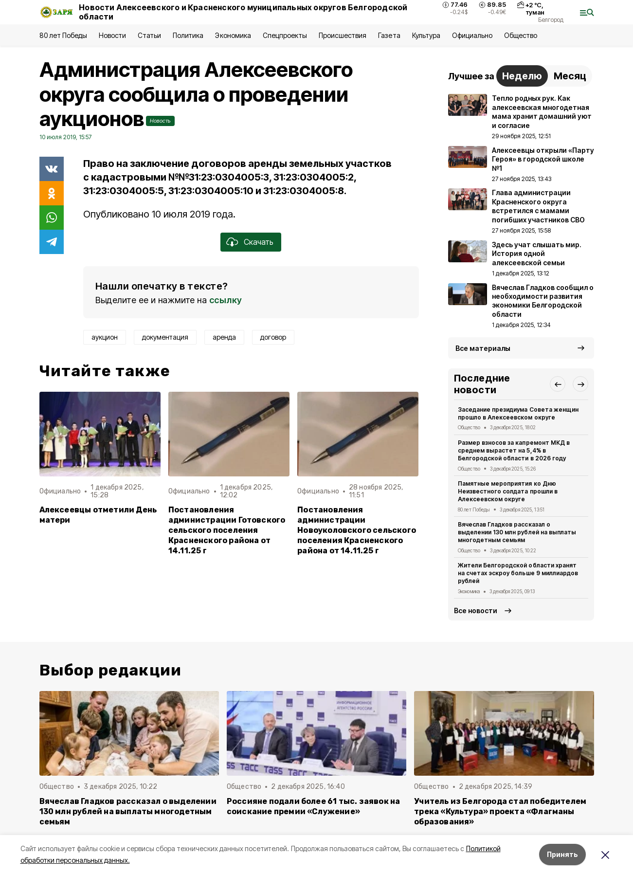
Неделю (522, 76)
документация (165, 337)
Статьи (149, 35)
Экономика (233, 35)
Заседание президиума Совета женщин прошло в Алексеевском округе (518, 413)
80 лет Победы (63, 35)
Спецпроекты (285, 35)
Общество (520, 35)
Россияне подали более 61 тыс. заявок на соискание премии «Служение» (313, 806)
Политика (188, 35)
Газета (389, 35)
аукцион (104, 337)
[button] (557, 384)
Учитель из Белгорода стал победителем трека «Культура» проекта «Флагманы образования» (500, 811)
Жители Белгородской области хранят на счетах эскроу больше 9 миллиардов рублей (518, 573)
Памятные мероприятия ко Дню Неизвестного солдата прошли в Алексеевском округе (508, 491)
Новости (112, 35)
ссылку (225, 300)
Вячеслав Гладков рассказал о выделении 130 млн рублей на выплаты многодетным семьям (517, 532)
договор (273, 337)
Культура (426, 35)
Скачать (258, 242)
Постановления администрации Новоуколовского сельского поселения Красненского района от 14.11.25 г (356, 530)
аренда (224, 337)
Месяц (570, 76)
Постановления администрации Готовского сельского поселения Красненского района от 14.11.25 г (227, 530)
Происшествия (342, 35)
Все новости (475, 610)
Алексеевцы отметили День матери (98, 515)
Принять (562, 854)
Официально (472, 35)
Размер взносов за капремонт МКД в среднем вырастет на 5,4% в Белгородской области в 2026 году (514, 450)
